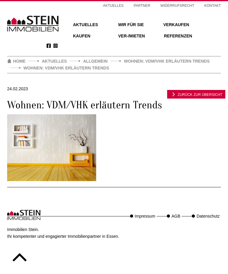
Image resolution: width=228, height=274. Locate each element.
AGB (176, 216)
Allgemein (95, 61)
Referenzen (178, 36)
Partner (142, 6)
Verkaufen (176, 24)
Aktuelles (85, 24)
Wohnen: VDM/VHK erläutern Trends (167, 61)
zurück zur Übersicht (196, 94)
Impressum (145, 216)
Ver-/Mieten (131, 36)
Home (19, 61)
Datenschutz (208, 216)
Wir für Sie (131, 24)
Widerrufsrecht (177, 6)
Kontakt (212, 6)
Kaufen (81, 36)
